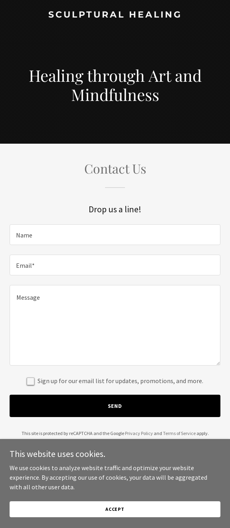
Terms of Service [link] (179, 433)
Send (115, 405)
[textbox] (115, 234)
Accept (115, 509)
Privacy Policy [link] (139, 433)
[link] (115, 15)
